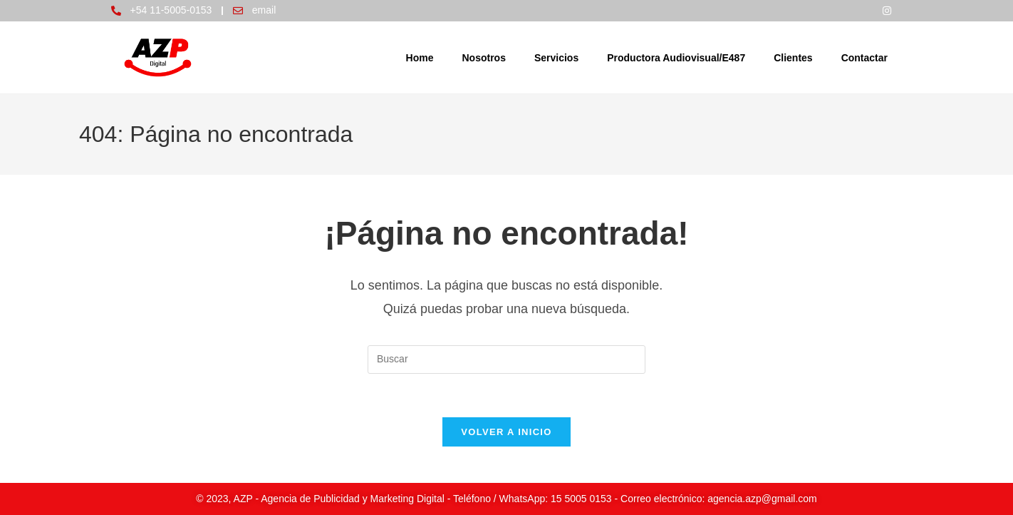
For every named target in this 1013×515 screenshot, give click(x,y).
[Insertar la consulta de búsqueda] (506, 359)
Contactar (864, 57)
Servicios (556, 57)
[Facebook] (858, 10)
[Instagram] (887, 10)
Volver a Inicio (506, 432)
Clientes (793, 57)
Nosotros (483, 57)
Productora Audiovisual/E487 (676, 57)
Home (420, 57)
